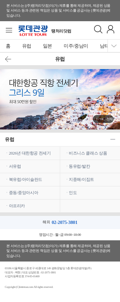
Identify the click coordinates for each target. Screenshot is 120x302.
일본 (47, 46)
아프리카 (17, 205)
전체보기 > (109, 120)
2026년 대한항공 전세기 (30, 153)
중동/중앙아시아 (23, 192)
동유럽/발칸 (79, 166)
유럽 (26, 46)
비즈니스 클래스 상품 (88, 153)
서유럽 (15, 166)
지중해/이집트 (81, 179)
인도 (73, 192)
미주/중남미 (76, 46)
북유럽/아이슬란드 (25, 179)
